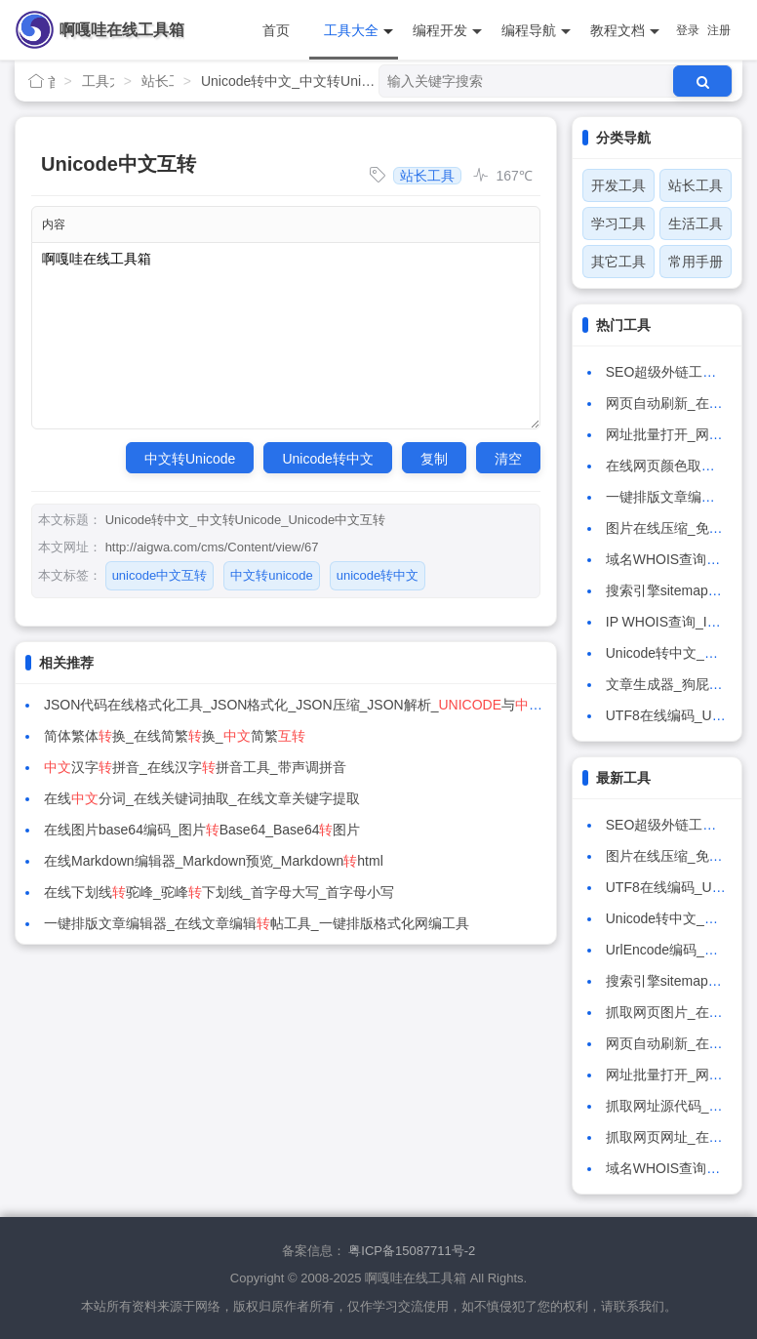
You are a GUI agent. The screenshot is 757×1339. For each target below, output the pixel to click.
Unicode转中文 (327, 459)
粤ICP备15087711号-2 (411, 1250)
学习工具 (618, 223)
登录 (687, 30)
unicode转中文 (378, 575)
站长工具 (157, 81)
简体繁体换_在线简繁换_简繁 (174, 736)
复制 (434, 459)
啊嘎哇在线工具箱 (122, 29)
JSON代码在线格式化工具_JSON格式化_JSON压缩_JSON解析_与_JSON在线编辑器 (363, 704)
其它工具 (618, 261)
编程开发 (447, 30)
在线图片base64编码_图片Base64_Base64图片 (202, 829)
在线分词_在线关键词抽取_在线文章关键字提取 (202, 798)
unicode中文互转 (160, 575)
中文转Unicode (189, 459)
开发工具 (618, 185)
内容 (53, 224)
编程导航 (536, 30)
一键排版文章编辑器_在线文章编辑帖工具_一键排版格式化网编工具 (256, 923)
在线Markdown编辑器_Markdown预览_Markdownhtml (213, 861)
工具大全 (358, 30)
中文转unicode (271, 575)
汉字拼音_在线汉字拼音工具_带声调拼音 (195, 767)
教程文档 (624, 30)
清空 (508, 459)
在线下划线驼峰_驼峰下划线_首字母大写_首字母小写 (219, 892)
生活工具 (695, 223)
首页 (276, 30)
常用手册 (695, 261)
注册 (719, 30)
